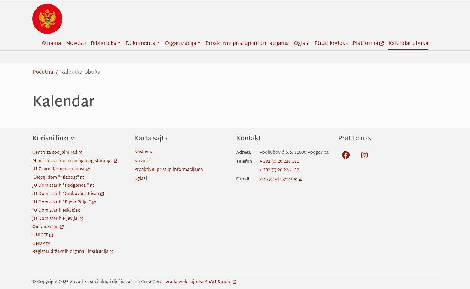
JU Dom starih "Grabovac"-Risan (68, 194)
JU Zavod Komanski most (61, 169)
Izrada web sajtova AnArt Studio (200, 282)
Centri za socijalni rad (57, 153)
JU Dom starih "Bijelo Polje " (64, 202)
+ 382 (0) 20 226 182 (279, 170)
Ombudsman (48, 227)
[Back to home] (47, 19)
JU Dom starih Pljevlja (57, 219)
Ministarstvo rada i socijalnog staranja (75, 161)
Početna (42, 72)
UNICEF (42, 235)
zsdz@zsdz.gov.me (281, 179)
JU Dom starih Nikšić (56, 210)
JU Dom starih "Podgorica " (63, 186)
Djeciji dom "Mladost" (59, 178)
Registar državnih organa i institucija (72, 252)
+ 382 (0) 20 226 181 (279, 162)
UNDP (41, 244)
